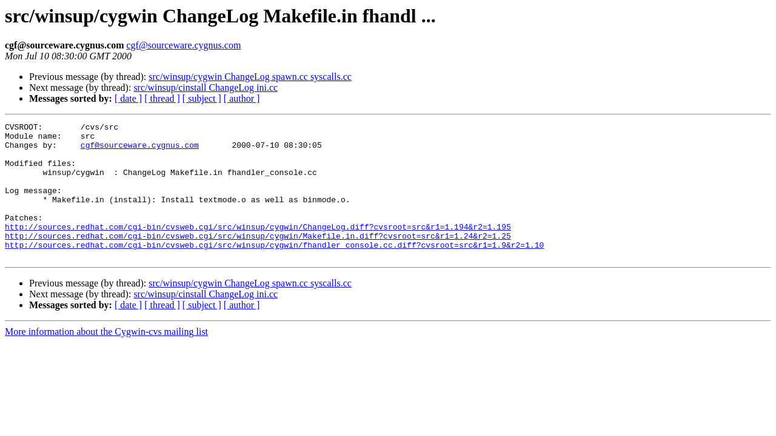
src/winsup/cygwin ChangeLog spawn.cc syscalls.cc (250, 76)
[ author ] (242, 98)
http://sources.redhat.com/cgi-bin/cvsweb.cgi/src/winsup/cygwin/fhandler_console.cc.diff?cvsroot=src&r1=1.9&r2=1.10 (274, 270)
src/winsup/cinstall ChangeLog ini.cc (205, 87)
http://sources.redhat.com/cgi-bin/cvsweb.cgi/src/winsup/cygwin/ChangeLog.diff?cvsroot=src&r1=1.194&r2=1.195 (258, 248)
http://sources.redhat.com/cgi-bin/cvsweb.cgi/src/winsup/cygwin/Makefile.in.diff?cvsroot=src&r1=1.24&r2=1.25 (258, 259)
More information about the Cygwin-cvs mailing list (106, 359)
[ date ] (128, 98)
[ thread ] (162, 98)
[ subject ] (201, 98)
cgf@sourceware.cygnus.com (183, 45)
